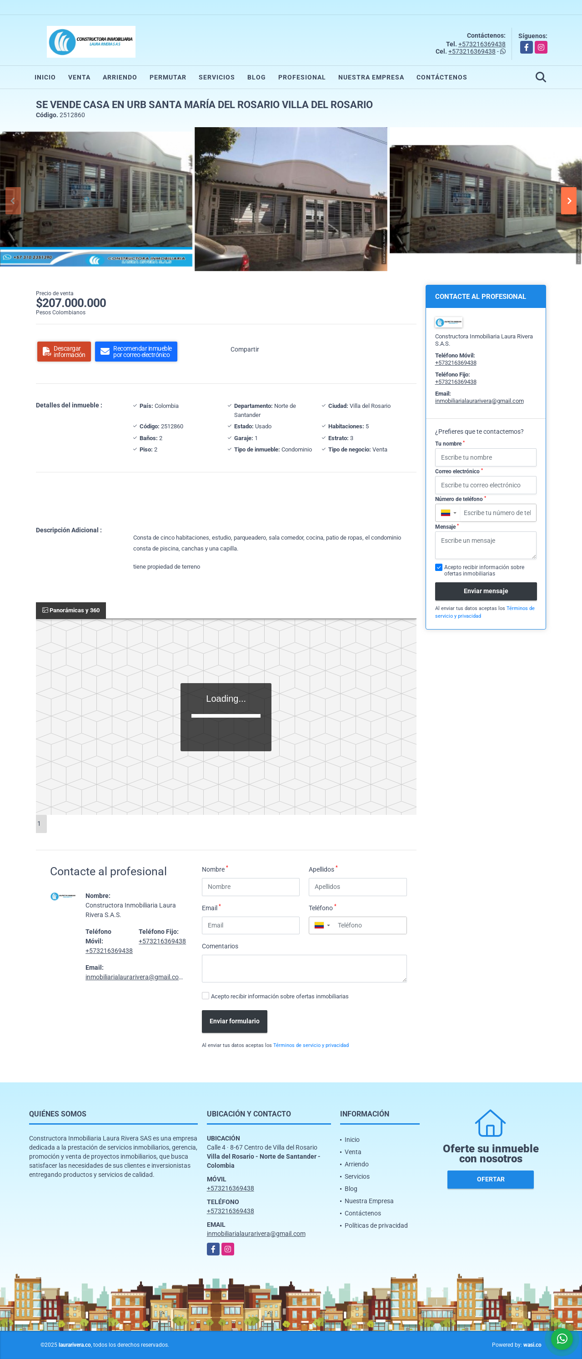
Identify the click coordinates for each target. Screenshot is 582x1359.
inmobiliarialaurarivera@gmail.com (134, 977)
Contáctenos (441, 77)
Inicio (45, 77)
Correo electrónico (459, 471)
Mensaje (447, 527)
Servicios (217, 77)
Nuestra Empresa (371, 77)
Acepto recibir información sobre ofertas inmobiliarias (280, 996)
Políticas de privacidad (376, 1225)
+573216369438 (482, 44)
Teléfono (322, 907)
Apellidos (323, 869)
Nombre (215, 869)
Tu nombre (450, 443)
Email (211, 907)
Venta (79, 77)
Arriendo (120, 77)
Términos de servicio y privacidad (311, 1045)
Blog (256, 77)
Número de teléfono (460, 499)
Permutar (168, 77)
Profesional (302, 77)
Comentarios (220, 946)
